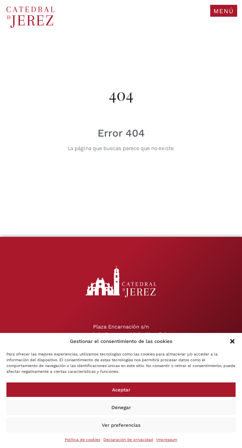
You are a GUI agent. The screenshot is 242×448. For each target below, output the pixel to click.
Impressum (166, 439)
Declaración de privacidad (128, 439)
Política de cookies (82, 439)
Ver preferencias (121, 425)
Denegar (121, 407)
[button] (232, 341)
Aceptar (121, 390)
